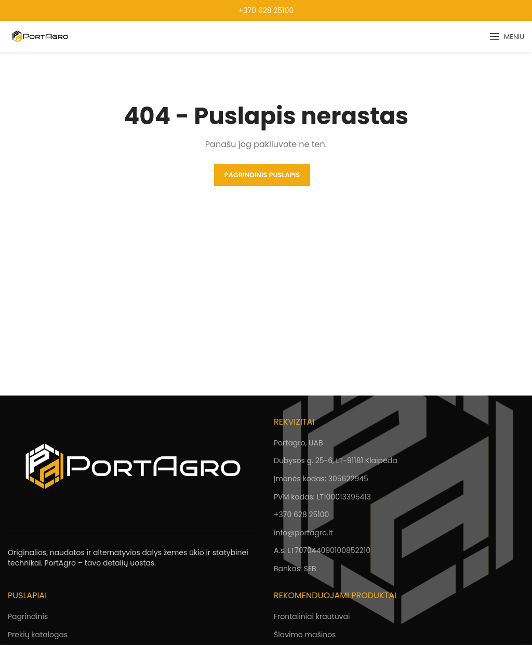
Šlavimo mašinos (305, 634)
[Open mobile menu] (506, 36)
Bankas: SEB (295, 568)
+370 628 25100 (266, 10)
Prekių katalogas (38, 634)
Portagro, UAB (298, 443)
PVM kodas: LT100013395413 (322, 497)
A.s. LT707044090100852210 (322, 550)
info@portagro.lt (303, 533)
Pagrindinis (28, 616)
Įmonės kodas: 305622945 (321, 478)
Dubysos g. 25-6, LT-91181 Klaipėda (335, 460)
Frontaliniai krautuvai (312, 616)
